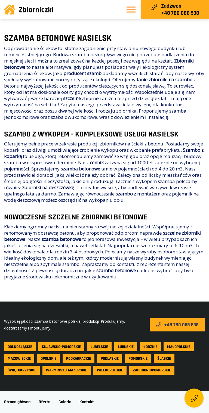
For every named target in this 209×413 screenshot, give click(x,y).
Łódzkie (150, 346)
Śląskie (164, 358)
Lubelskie (99, 346)
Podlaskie (110, 358)
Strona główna (17, 402)
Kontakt (86, 402)
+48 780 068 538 (177, 325)
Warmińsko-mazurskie (66, 370)
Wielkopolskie (110, 370)
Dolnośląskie (20, 346)
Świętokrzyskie (22, 370)
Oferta (44, 402)
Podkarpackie (78, 358)
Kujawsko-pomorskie (61, 346)
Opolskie (48, 358)
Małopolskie (178, 346)
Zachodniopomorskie (152, 370)
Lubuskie (126, 346)
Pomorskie (137, 358)
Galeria (65, 402)
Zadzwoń (171, 6)
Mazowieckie (19, 358)
